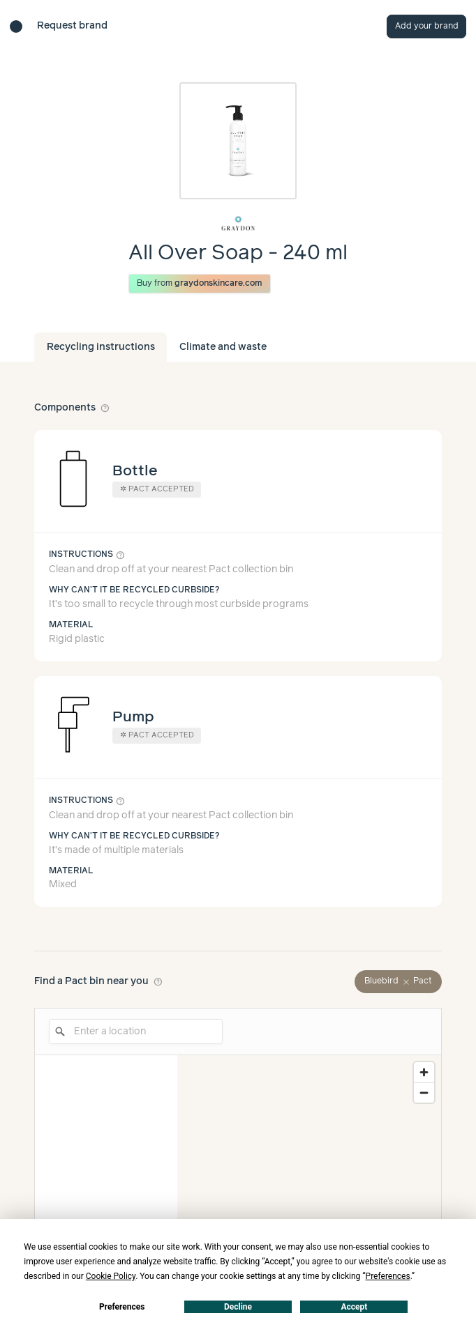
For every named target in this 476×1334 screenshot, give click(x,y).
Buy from (200, 283)
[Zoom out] (424, 1092)
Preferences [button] (388, 1276)
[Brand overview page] (238, 223)
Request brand (72, 26)
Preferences (122, 1307)
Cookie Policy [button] (110, 1276)
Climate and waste (223, 347)
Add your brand (427, 26)
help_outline (105, 407)
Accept (354, 1307)
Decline (238, 1307)
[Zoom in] (424, 1072)
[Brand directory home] (16, 26)
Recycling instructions (101, 347)
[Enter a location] (136, 1031)
